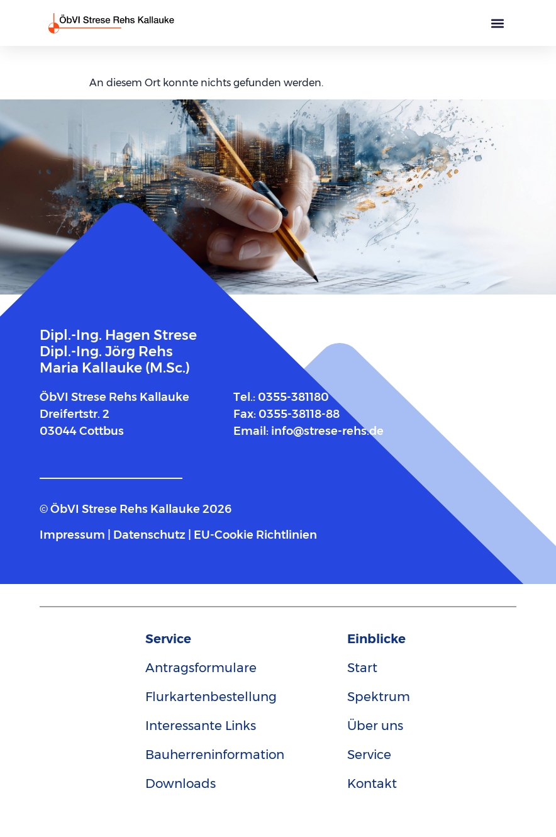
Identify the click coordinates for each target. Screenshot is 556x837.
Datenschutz (149, 535)
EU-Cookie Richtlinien (255, 535)
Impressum (74, 535)
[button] (497, 23)
